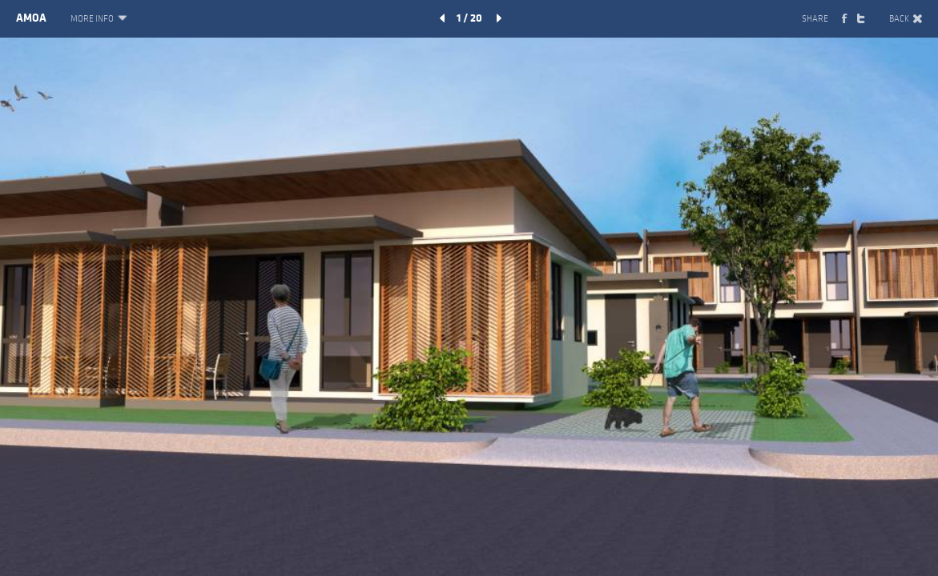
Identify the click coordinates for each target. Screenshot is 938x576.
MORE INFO (97, 19)
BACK (905, 19)
